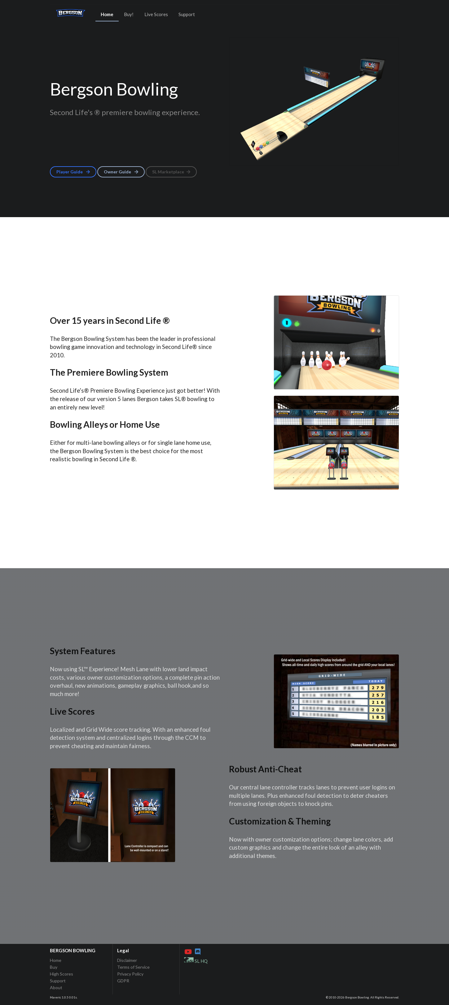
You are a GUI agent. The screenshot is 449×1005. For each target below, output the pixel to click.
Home (107, 14)
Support (186, 14)
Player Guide (73, 171)
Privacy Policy (130, 973)
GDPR (123, 980)
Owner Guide (121, 171)
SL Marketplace (171, 171)
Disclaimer (127, 960)
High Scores (61, 973)
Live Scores (156, 14)
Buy (53, 967)
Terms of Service (133, 967)
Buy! (129, 14)
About (56, 987)
